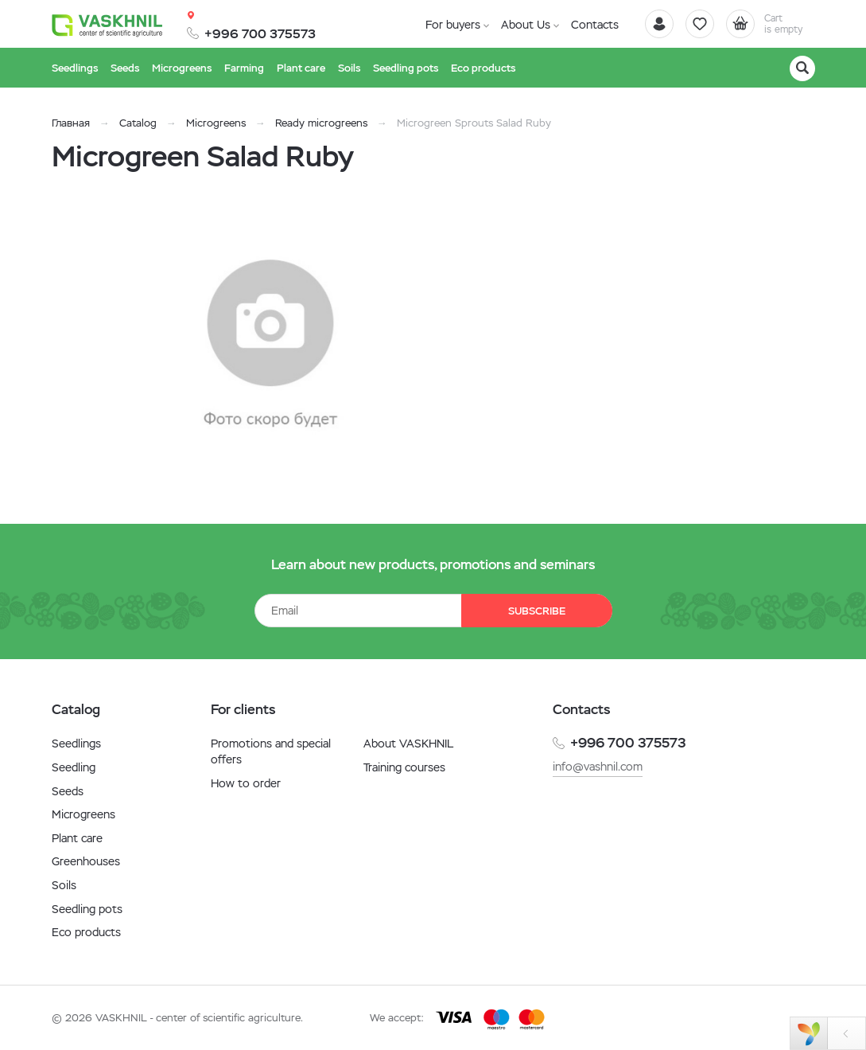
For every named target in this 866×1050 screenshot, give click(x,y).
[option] (270, 344)
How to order (246, 783)
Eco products (86, 932)
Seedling (73, 767)
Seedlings (76, 743)
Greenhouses (86, 861)
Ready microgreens (321, 123)
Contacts (595, 25)
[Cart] (770, 24)
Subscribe (536, 611)
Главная (71, 123)
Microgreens (216, 123)
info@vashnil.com (598, 766)
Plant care (77, 838)
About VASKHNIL (408, 743)
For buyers (452, 25)
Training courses (404, 767)
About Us (525, 25)
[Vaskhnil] (107, 24)
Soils (64, 885)
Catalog (138, 123)
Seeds (67, 791)
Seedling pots (87, 909)
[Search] (802, 68)
